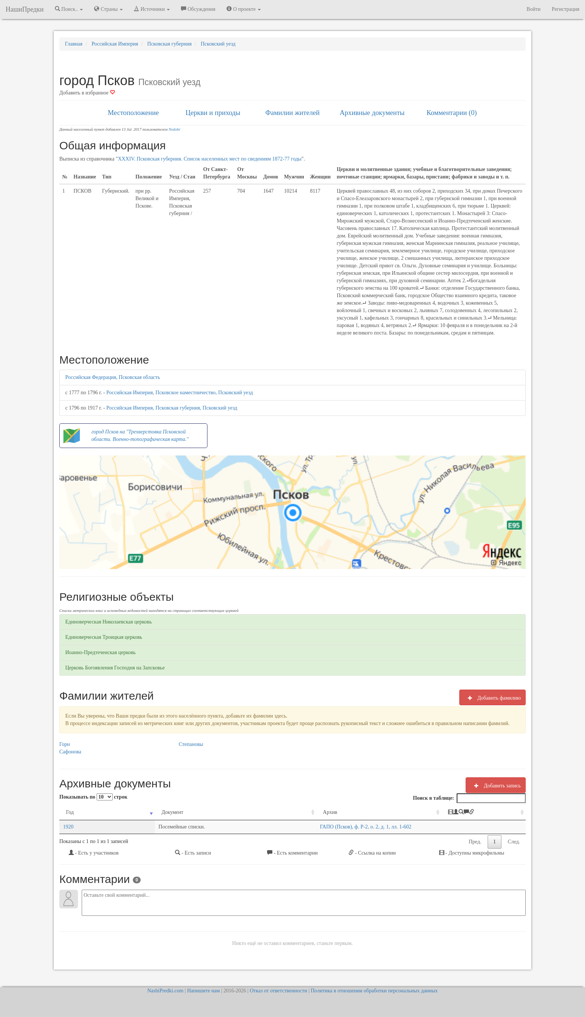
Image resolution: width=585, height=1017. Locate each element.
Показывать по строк (93, 796)
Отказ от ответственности (278, 990)
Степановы (191, 744)
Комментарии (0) (451, 112)
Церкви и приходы (212, 112)
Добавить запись (495, 785)
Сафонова (70, 752)
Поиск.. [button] (69, 9)
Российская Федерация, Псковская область (112, 377)
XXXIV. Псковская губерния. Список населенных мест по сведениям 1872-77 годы (209, 159)
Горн (64, 744)
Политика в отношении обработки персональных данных (374, 990)
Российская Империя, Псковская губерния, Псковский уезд (171, 408)
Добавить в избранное (87, 93)
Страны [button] (108, 9)
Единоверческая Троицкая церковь (103, 637)
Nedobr (175, 129)
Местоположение (133, 112)
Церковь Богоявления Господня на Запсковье (115, 668)
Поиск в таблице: (469, 798)
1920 (68, 827)
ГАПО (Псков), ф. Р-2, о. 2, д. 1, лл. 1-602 (272, 827)
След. (514, 842)
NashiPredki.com (165, 990)
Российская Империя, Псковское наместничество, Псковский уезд (179, 392)
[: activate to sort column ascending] (482, 812)
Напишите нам (203, 990)
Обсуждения (198, 9)
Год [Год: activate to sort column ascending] (70, 812)
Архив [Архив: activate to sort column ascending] (237, 812)
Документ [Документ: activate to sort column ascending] (123, 812)
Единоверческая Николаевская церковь (108, 622)
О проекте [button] (243, 9)
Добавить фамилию (492, 698)
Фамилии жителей (292, 112)
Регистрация (565, 9)
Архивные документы (372, 112)
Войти (533, 9)
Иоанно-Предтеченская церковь (100, 652)
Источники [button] (152, 9)
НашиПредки (25, 9)
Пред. (475, 842)
